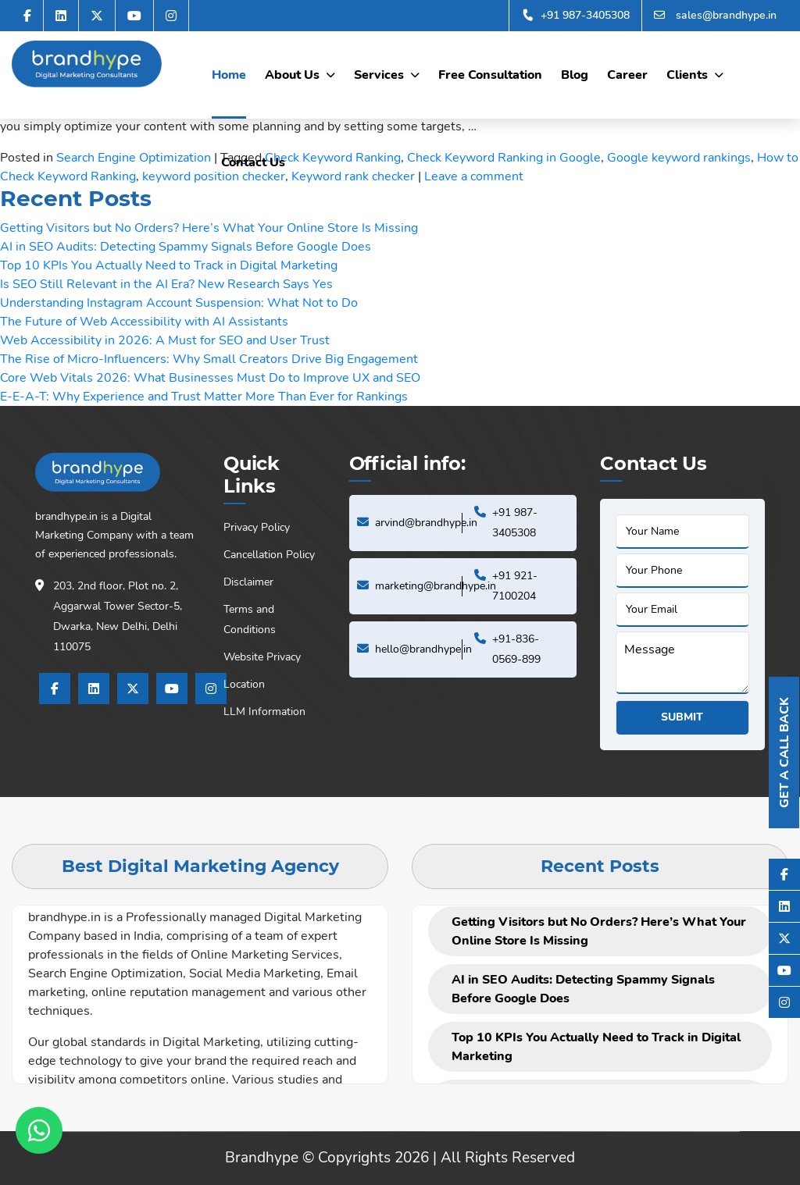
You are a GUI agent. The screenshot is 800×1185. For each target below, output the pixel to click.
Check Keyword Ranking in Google (504, 157)
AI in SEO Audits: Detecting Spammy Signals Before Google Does (185, 246)
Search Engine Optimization (133, 157)
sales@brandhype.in (715, 15)
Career (627, 75)
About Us (292, 75)
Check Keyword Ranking (333, 157)
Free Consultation (490, 75)
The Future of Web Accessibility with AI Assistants (144, 321)
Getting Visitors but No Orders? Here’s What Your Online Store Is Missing (209, 228)
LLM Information (264, 711)
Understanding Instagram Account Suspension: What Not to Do (179, 302)
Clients (687, 75)
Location (244, 684)
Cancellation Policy (269, 554)
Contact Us (253, 162)
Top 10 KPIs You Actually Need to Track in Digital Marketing (169, 265)
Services (379, 75)
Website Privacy (262, 656)
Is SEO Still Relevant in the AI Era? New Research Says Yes (166, 284)
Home (229, 75)
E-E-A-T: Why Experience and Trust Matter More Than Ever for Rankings (204, 396)
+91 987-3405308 (576, 15)
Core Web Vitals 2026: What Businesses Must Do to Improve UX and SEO (210, 377)
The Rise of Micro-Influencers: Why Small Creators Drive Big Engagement (209, 359)
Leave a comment (473, 176)
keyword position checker (213, 176)
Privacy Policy (256, 527)
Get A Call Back (784, 752)
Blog (574, 75)
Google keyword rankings (679, 157)
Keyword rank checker (353, 176)
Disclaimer (248, 582)
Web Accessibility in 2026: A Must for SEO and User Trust (165, 340)
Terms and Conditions (249, 619)
